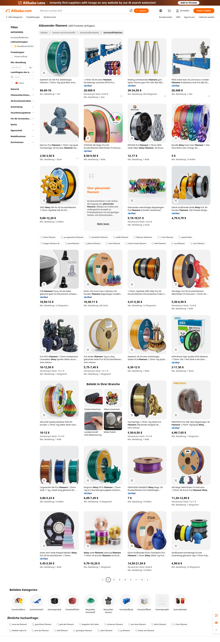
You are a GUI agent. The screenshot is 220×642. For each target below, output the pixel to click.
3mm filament (113, 243)
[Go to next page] (147, 579)
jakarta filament (92, 243)
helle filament (159, 243)
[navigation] (21, 302)
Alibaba (44, 32)
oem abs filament (40, 630)
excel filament (72, 243)
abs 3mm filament (137, 624)
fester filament (48, 237)
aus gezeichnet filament (72, 237)
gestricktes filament (41, 624)
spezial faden (185, 237)
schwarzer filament (113, 624)
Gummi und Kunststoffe (63, 32)
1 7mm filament (165, 237)
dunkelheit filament (98, 237)
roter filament (197, 243)
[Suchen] (141, 10)
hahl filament (61, 630)
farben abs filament (144, 630)
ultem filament (104, 630)
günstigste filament (82, 630)
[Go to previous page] (102, 579)
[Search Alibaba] (83, 10)
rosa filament (178, 243)
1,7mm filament (179, 624)
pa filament (124, 630)
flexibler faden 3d (17, 630)
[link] (216, 615)
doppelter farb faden (89, 624)
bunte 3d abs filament (135, 243)
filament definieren (143, 237)
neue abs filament (18, 624)
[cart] (170, 11)
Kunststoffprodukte (89, 32)
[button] (131, 10)
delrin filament (158, 624)
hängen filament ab (50, 243)
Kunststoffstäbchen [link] (113, 32)
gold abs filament (65, 624)
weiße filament (120, 237)
